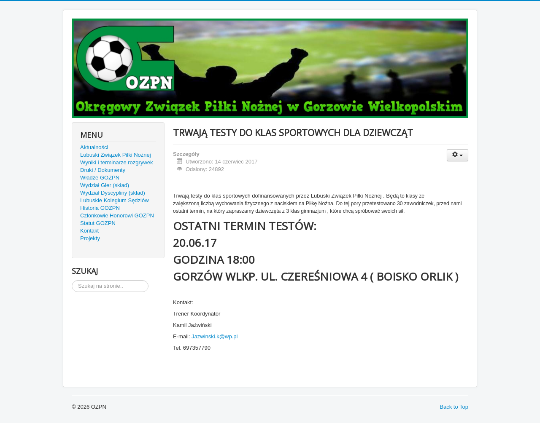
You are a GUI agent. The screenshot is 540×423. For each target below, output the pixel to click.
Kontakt (89, 231)
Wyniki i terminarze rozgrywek (116, 162)
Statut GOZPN (98, 223)
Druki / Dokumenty (102, 170)
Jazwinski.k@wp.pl (215, 336)
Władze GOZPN (99, 177)
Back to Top (454, 407)
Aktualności (94, 147)
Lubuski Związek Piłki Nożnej (115, 155)
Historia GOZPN (100, 208)
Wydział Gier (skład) (104, 185)
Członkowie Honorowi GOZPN (117, 215)
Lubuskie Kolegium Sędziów (114, 200)
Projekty (90, 238)
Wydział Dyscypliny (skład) (112, 193)
